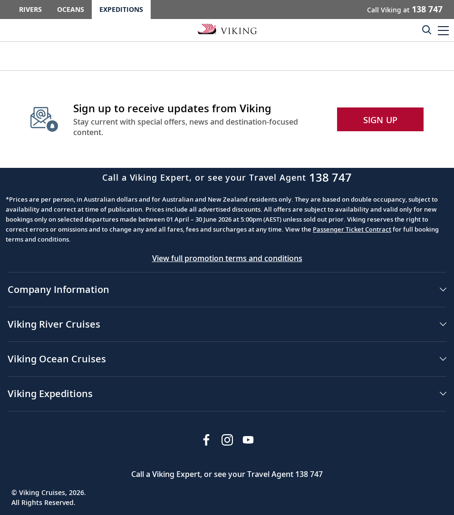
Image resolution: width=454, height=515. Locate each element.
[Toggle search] (426, 29)
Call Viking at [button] (405, 9)
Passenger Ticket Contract (352, 229)
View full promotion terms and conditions (227, 258)
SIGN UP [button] (380, 120)
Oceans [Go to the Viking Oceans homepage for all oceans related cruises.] (70, 9)
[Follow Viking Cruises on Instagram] (227, 440)
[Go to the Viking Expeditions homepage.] (227, 28)
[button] (443, 30)
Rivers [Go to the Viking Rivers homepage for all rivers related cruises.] (30, 9)
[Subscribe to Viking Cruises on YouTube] (248, 440)
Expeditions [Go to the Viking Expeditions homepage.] (121, 9)
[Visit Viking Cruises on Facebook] (206, 440)
